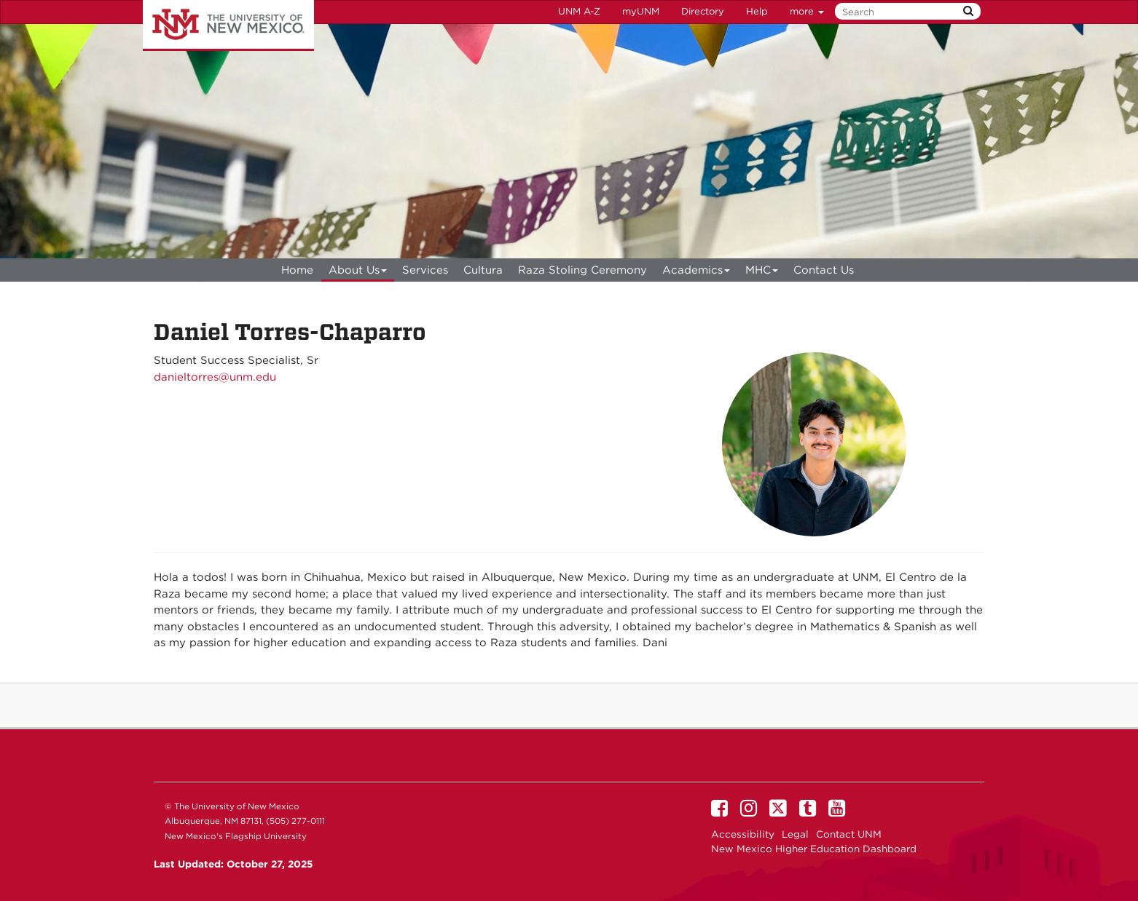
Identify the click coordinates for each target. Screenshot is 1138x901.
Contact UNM (849, 834)
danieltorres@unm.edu (215, 377)
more (807, 11)
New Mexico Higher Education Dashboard (814, 848)
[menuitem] (297, 270)
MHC (762, 272)
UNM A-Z (579, 11)
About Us (358, 272)
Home (297, 270)
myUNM (640, 11)
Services (425, 270)
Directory (702, 11)
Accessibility (742, 834)
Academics (696, 272)
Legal (795, 834)
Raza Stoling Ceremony (582, 270)
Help (757, 11)
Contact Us (823, 270)
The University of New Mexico (228, 25)
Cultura (483, 270)
